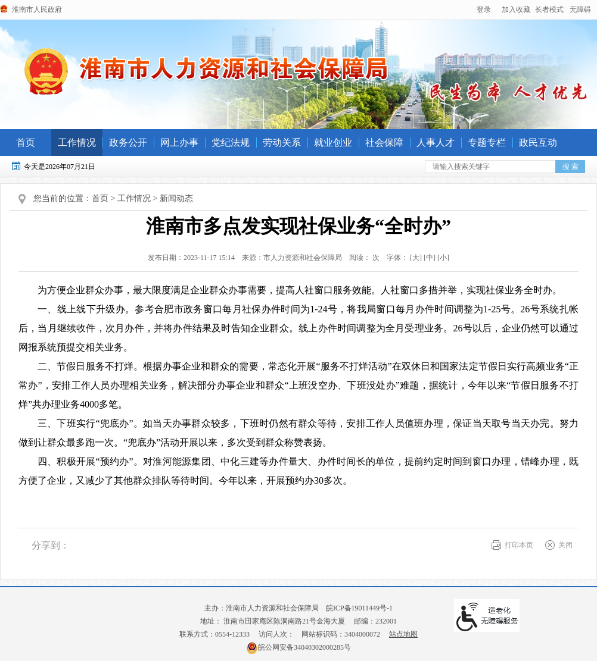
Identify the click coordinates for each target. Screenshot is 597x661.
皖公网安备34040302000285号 (298, 647)
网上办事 (179, 142)
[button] (549, 9)
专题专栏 (487, 142)
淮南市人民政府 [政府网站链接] (37, 9)
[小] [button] (443, 257)
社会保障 (384, 142)
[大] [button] (416, 257)
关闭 (565, 545)
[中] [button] (430, 257)
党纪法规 (231, 142)
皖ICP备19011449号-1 (359, 608)
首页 (25, 142)
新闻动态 (176, 198)
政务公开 (128, 142)
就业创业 (333, 142)
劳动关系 (282, 142)
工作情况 (77, 142)
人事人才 (435, 142)
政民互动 (538, 142)
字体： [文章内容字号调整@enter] (415, 257)
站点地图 (403, 634)
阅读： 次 (362, 257)
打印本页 (519, 545)
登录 (484, 9)
